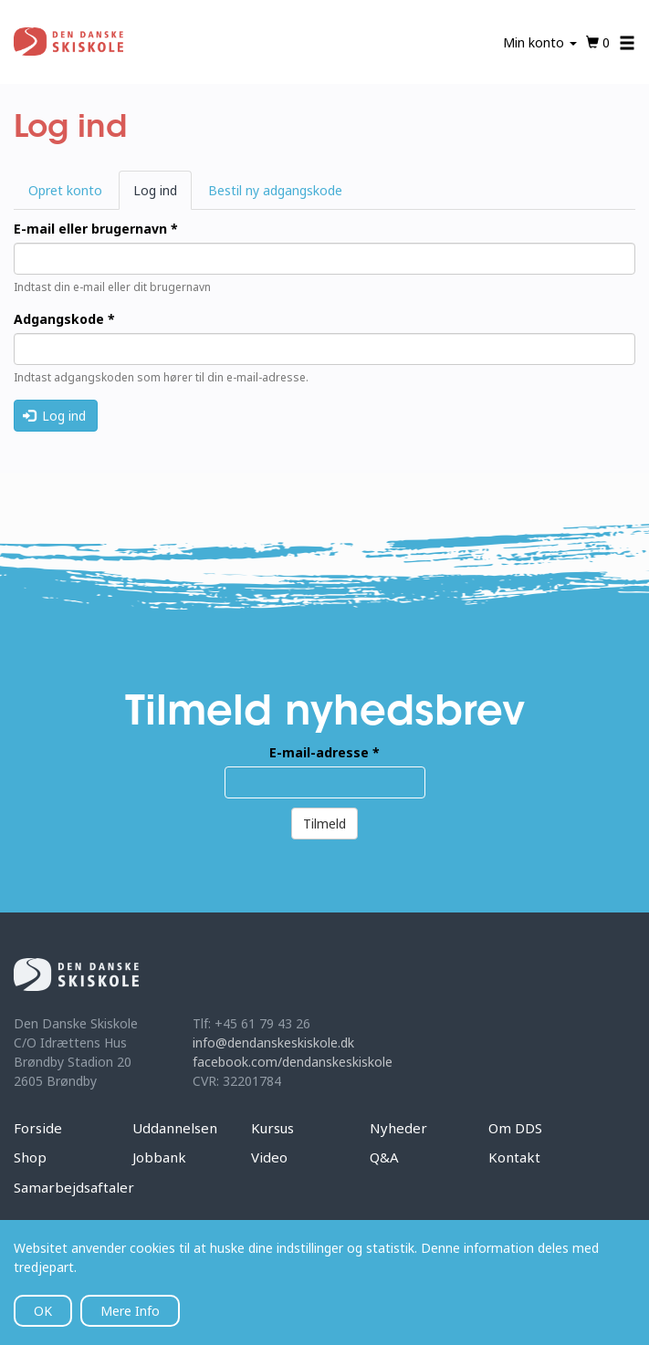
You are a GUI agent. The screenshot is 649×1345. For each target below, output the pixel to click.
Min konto (540, 42)
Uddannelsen (174, 1128)
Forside (38, 1128)
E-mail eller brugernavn (96, 228)
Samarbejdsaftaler (74, 1187)
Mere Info (130, 1310)
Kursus (272, 1128)
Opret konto (65, 190)
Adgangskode (64, 319)
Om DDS (515, 1128)
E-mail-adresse (324, 752)
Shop (30, 1157)
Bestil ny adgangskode (275, 190)
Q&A (384, 1157)
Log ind (162, 195)
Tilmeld (324, 823)
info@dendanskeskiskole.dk (273, 1042)
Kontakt (514, 1157)
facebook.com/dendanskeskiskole (293, 1061)
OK (43, 1310)
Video (269, 1157)
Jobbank (159, 1157)
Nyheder (398, 1128)
